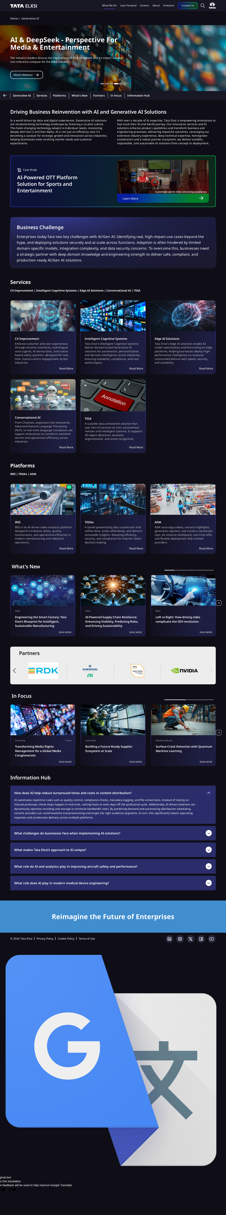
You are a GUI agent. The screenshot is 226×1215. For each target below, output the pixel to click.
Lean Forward (128, 5)
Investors (168, 5)
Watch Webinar (25, 79)
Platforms (59, 95)
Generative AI (22, 95)
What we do (109, 5)
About (156, 5)
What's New (80, 95)
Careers (144, 5)
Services (42, 95)
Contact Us (187, 5)
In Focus (116, 95)
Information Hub (138, 95)
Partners (99, 95)
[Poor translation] (12, 1190)
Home (14, 18)
